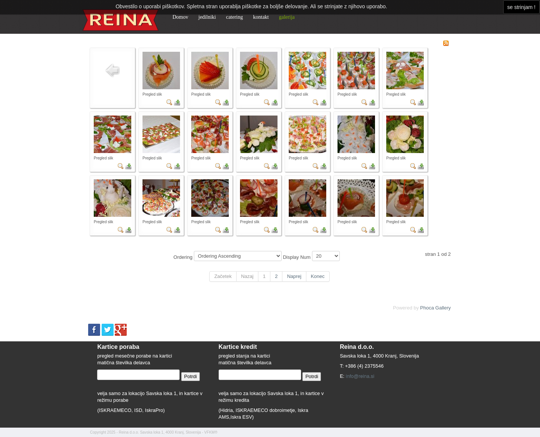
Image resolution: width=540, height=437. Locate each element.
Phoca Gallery (435, 308)
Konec (318, 276)
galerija (287, 17)
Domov (180, 17)
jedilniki (207, 17)
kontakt (261, 17)
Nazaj (247, 276)
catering (234, 17)
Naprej (294, 276)
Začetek (222, 276)
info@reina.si (360, 376)
